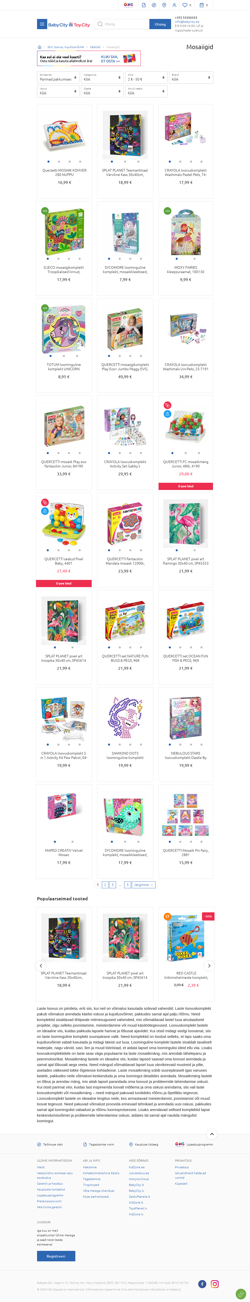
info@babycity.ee (187, 22)
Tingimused (91, 1185)
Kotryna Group (139, 1179)
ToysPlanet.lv (138, 1208)
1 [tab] (48, 162)
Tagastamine (92, 1179)
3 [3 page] (113, 885)
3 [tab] (70, 162)
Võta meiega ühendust (98, 1191)
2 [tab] (59, 162)
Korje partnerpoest (96, 1196)
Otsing (160, 24)
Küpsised (181, 1183)
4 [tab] (80, 162)
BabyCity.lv (136, 1191)
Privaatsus (182, 1167)
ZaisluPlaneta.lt (139, 1196)
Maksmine (90, 1167)
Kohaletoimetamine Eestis (101, 1173)
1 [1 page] (98, 885)
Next (209, 966)
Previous (41, 966)
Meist (41, 1167)
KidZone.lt (136, 1202)
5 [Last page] (128, 885)
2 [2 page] (105, 885)
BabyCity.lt (136, 1185)
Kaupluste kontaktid (51, 1189)
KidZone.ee (137, 1167)
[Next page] (144, 885)
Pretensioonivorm (49, 1201)
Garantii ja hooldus (50, 1183)
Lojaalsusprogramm (50, 1195)
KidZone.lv (136, 1214)
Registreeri (56, 1256)
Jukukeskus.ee (139, 1173)
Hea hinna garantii (49, 1207)
